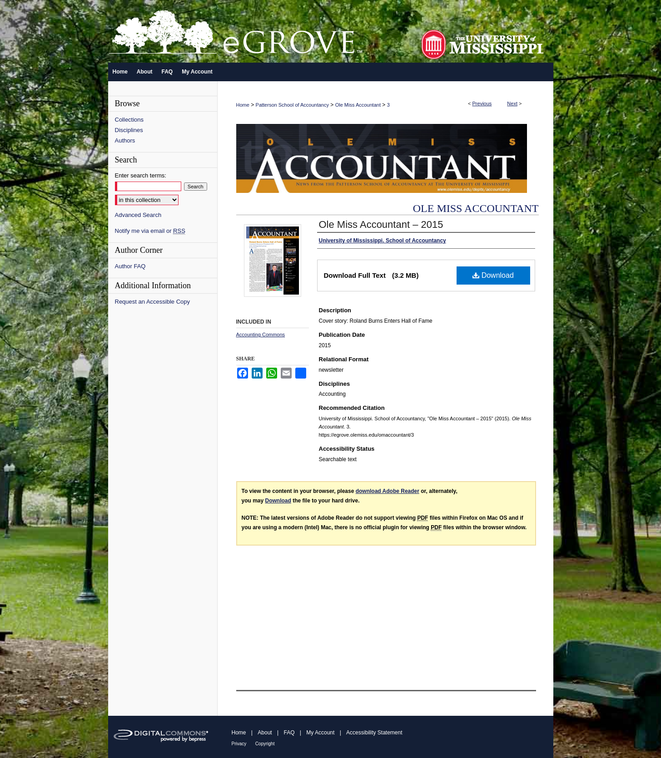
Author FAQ (130, 266)
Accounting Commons (260, 334)
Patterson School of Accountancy (292, 105)
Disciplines (129, 130)
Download (493, 275)
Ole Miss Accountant (358, 105)
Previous (482, 103)
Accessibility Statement (374, 732)
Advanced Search (138, 215)
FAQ (288, 732)
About (265, 732)
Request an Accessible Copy (152, 301)
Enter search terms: (140, 175)
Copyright (265, 743)
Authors (125, 140)
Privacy (239, 743)
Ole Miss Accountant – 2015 (381, 224)
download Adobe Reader (387, 491)
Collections (129, 119)
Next (512, 103)
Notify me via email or (150, 230)
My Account (320, 732)
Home (242, 105)
